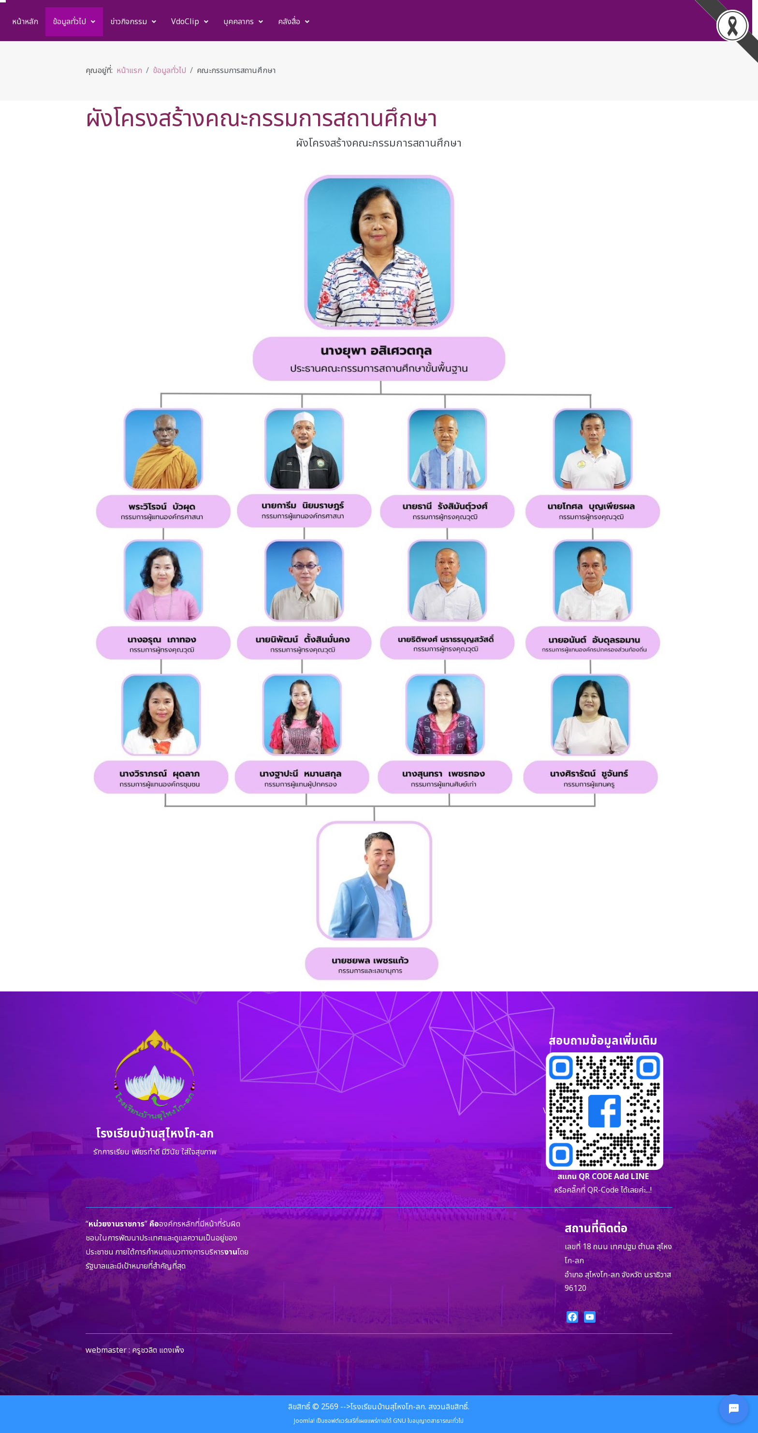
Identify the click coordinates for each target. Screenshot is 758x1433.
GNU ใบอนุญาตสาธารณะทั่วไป (428, 1421)
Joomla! (304, 1421)
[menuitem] (25, 21)
